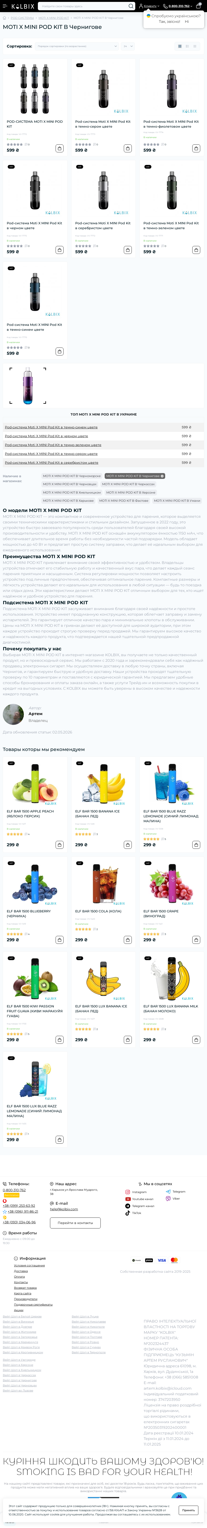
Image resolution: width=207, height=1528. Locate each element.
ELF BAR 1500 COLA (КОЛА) (98, 911)
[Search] (131, 6)
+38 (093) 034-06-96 (19, 1222)
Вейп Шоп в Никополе (88, 1326)
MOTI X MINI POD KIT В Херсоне (130, 492)
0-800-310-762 (14, 1190)
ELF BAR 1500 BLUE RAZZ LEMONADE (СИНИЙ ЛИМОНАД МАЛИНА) (170, 816)
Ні (187, 21)
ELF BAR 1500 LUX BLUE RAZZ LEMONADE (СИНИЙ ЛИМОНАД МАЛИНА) (34, 1111)
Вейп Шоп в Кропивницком (23, 1352)
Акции (18, 1310)
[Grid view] (180, 46)
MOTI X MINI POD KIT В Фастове (123, 500)
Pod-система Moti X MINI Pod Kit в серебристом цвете (103, 225)
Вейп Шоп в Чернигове (20, 1380)
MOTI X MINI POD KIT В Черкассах (128, 484)
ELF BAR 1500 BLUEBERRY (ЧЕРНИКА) (29, 913)
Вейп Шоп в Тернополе (89, 1352)
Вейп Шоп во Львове (18, 1390)
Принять (188, 1510)
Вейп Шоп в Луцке (85, 1316)
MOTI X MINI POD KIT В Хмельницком (72, 492)
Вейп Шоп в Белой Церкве (22, 1316)
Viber (173, 1198)
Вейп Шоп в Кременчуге (20, 1342)
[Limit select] (128, 46)
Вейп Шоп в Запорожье (20, 1337)
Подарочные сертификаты (33, 1304)
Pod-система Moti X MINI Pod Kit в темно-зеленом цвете (171, 225)
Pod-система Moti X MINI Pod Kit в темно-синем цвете (34, 327)
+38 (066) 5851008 (181, 1377)
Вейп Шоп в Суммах (86, 1347)
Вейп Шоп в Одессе (86, 1332)
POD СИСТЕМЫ (22, 18)
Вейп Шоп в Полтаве (87, 1337)
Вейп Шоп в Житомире (19, 1332)
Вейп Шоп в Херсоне (18, 1365)
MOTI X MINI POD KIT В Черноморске (72, 476)
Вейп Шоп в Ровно (85, 1342)
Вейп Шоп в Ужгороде (19, 1359)
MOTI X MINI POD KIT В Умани (177, 500)
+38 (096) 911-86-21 (23, 1211)
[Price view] (195, 46)
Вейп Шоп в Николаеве (89, 1321)
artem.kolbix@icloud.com (168, 1388)
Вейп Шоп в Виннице (18, 1321)
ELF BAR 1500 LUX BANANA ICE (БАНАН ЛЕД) (101, 1008)
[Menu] (5, 6)
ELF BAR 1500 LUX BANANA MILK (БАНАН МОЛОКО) (170, 1008)
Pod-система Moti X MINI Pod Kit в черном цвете (34, 225)
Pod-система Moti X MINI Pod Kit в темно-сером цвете (103, 124)
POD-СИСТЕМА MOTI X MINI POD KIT (35, 124)
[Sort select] (77, 46)
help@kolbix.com (64, 1209)
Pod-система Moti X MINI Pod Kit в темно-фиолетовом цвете (171, 124)
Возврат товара (25, 1287)
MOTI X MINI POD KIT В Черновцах (69, 484)
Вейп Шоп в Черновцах (20, 1385)
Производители (25, 1299)
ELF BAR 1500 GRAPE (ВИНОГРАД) (160, 913)
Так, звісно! (169, 21)
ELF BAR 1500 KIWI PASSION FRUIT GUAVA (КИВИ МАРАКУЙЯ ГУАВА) (35, 1011)
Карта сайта (22, 1293)
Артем (36, 713)
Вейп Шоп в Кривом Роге (21, 1347)
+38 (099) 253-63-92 (19, 1206)
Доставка (21, 1271)
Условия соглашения (29, 1265)
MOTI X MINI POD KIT (54, 18)
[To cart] (60, 148)
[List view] (187, 46)
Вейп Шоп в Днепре (17, 1326)
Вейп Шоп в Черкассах (19, 1375)
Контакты (21, 1282)
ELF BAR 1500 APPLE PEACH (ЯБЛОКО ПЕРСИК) (30, 813)
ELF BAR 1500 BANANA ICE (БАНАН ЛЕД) (97, 813)
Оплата (19, 1276)
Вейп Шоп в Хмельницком (22, 1370)
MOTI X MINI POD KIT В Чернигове (133, 476)
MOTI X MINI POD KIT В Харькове (68, 500)
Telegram (176, 1192)
